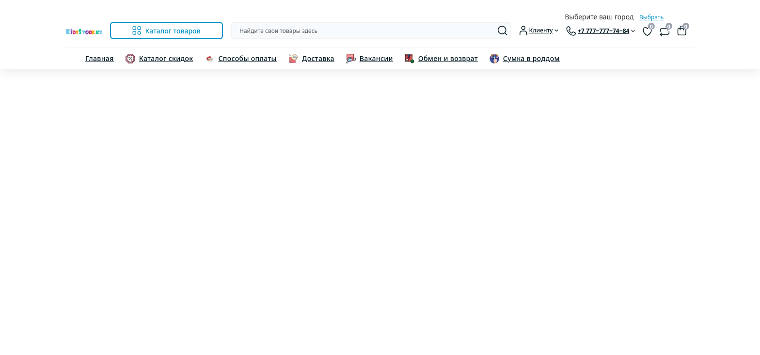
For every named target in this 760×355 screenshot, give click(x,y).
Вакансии (376, 58)
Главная (99, 58)
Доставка (318, 58)
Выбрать (651, 17)
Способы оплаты (247, 58)
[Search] (502, 30)
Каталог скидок (166, 58)
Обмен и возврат (448, 58)
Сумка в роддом (531, 58)
